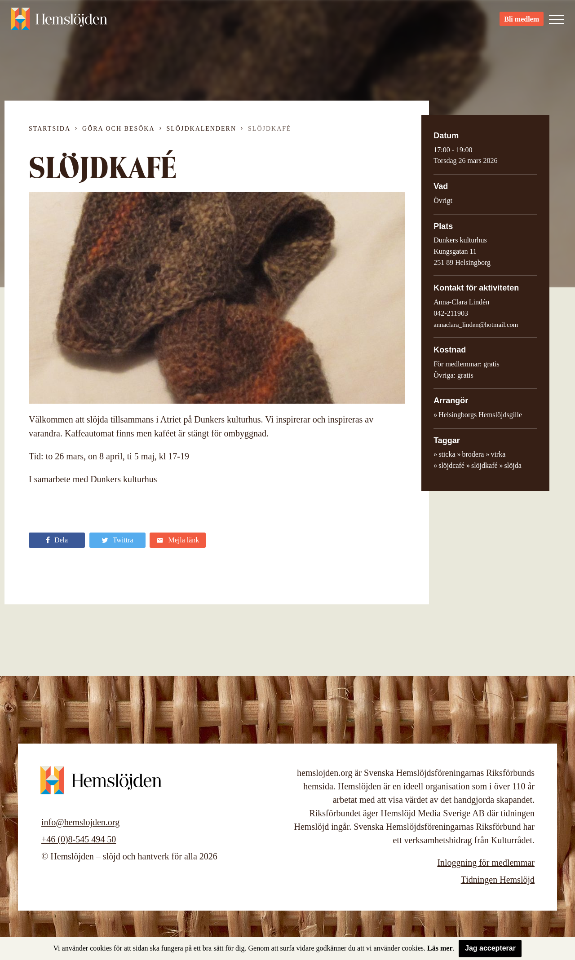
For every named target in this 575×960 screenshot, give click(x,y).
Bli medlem (521, 22)
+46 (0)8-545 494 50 (78, 839)
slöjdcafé (451, 465)
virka (498, 454)
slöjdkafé (484, 465)
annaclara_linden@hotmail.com (475, 324)
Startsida (50, 128)
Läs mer (439, 948)
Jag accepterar (490, 948)
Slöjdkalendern (202, 128)
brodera (473, 454)
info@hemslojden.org (80, 822)
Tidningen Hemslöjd (498, 880)
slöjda (513, 465)
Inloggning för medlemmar (486, 863)
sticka (446, 454)
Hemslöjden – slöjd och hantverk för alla (60, 22)
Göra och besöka (118, 128)
